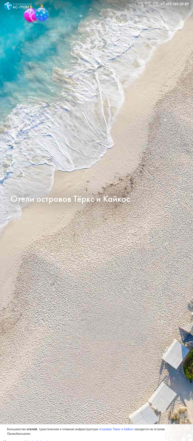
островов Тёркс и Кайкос (116, 429)
